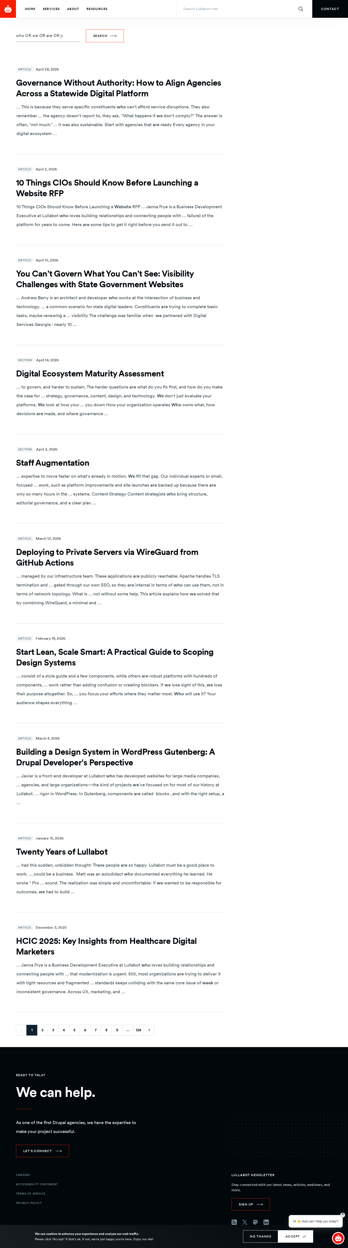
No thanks (260, 1236)
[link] (330, 9)
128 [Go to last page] (138, 1030)
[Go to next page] (149, 1030)
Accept (292, 1236)
